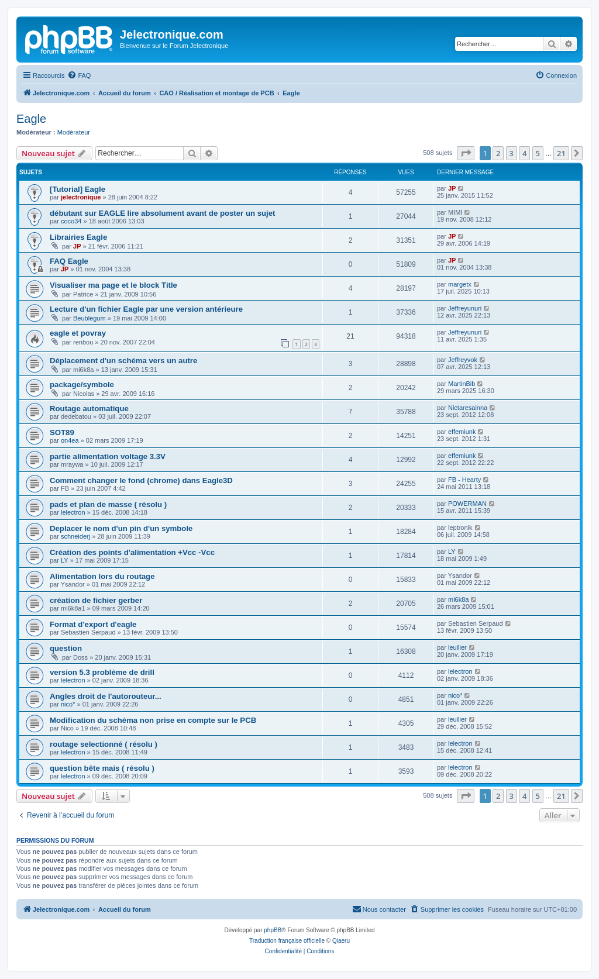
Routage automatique (89, 408)
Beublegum (89, 318)
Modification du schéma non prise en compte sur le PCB (153, 720)
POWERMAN (467, 503)
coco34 (71, 221)
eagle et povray (78, 333)
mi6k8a (458, 599)
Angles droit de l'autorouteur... (105, 696)
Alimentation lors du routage (102, 576)
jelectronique (81, 197)
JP (452, 188)
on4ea (70, 440)
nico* (68, 704)
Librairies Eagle (78, 237)
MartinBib (461, 383)
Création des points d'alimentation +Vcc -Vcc (132, 552)
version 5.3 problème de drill (102, 672)
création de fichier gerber (96, 600)
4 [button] (524, 153)
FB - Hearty (464, 479)
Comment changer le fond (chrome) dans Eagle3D (141, 480)
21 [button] (561, 153)
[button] (465, 153)
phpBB (272, 930)
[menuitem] (79, 75)
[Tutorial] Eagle (77, 189)
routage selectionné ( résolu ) (103, 744)
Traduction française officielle (287, 940)
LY (64, 560)
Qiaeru (341, 940)
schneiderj (75, 536)
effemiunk (462, 431)
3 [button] (512, 153)
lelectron (73, 512)
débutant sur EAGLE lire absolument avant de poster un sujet (162, 213)
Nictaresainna (467, 407)
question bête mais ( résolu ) (102, 768)
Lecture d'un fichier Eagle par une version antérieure (146, 309)
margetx (459, 284)
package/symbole (82, 384)
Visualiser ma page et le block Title (113, 285)
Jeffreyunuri (464, 308)
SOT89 (62, 432)
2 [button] (498, 153)
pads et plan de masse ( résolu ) (108, 504)
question (66, 648)
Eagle (31, 118)
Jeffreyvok (462, 359)
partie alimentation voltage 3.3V (108, 456)
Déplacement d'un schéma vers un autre (123, 360)
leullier (457, 647)
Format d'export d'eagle (93, 624)
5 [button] (538, 153)
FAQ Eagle (69, 261)
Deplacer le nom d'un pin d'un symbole (121, 528)
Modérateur (73, 132)
